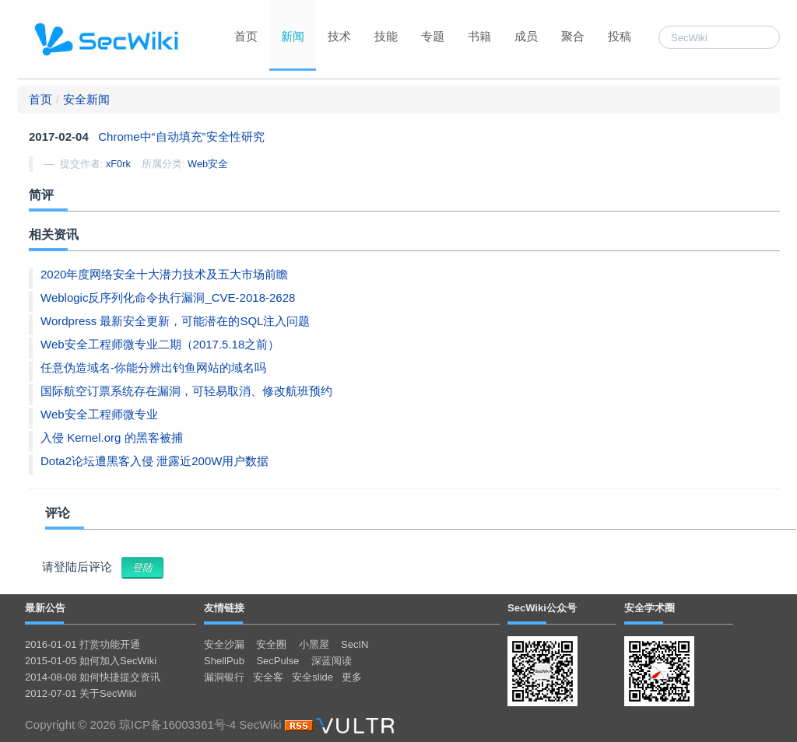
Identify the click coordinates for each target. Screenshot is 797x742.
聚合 (573, 36)
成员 (526, 36)
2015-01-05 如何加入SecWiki (90, 661)
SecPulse (277, 661)
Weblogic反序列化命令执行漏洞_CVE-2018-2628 (167, 297)
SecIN (354, 644)
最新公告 (45, 608)
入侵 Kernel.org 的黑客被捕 (111, 437)
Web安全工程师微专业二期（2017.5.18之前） (159, 344)
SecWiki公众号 (542, 608)
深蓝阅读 (331, 661)
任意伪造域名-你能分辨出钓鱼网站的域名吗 (153, 367)
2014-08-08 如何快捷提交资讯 (92, 677)
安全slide (312, 677)
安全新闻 (86, 99)
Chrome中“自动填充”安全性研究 (181, 136)
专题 (432, 36)
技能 (386, 36)
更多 (352, 677)
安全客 (268, 677)
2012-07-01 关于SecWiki (80, 693)
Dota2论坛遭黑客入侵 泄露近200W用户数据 (154, 460)
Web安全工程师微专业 (99, 414)
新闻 (292, 36)
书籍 (479, 36)
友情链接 (224, 608)
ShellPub (224, 661)
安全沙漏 (224, 644)
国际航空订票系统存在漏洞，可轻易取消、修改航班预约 (186, 390)
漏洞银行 (224, 677)
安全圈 (271, 644)
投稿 (619, 36)
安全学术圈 (649, 608)
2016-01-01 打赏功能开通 (82, 644)
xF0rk (118, 164)
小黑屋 (314, 644)
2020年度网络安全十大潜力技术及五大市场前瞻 (164, 274)
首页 (246, 36)
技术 (339, 36)
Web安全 (208, 164)
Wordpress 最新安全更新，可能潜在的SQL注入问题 (175, 320)
